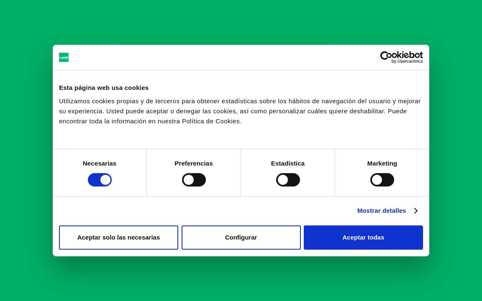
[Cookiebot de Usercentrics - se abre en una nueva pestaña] (386, 57)
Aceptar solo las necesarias (118, 237)
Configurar (241, 237)
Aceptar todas (363, 237)
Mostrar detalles (381, 210)
